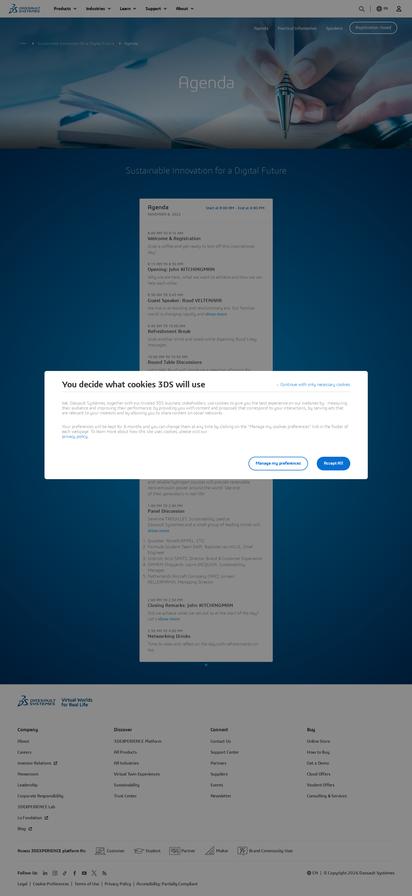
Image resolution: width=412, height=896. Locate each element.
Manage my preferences (278, 463)
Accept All (333, 463)
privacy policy (75, 436)
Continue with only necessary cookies (315, 384)
